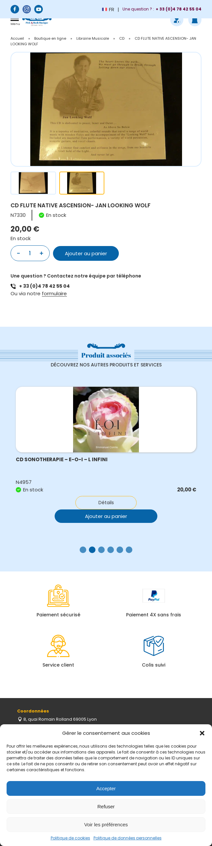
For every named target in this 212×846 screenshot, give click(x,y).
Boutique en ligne (50, 38)
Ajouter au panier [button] (106, 516)
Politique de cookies (70, 838)
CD (121, 38)
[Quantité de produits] (30, 253)
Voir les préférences (106, 824)
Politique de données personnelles (127, 838)
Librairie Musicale (92, 38)
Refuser (106, 806)
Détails (106, 502)
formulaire (54, 293)
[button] (202, 733)
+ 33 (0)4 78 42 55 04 (44, 286)
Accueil (17, 38)
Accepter (106, 788)
